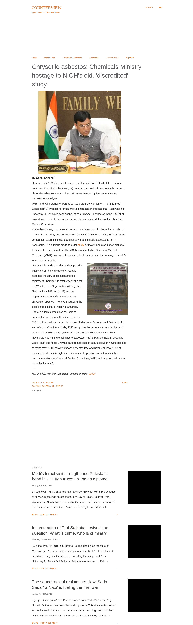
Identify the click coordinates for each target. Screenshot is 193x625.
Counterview (46, 7)
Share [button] (125, 382)
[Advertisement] (96, 35)
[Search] (149, 8)
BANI (92, 373)
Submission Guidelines (72, 58)
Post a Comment (48, 514)
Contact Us (94, 58)
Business (36, 386)
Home (34, 58)
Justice (59, 386)
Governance (48, 386)
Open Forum (49, 58)
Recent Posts (113, 58)
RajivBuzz (130, 58)
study (81, 244)
